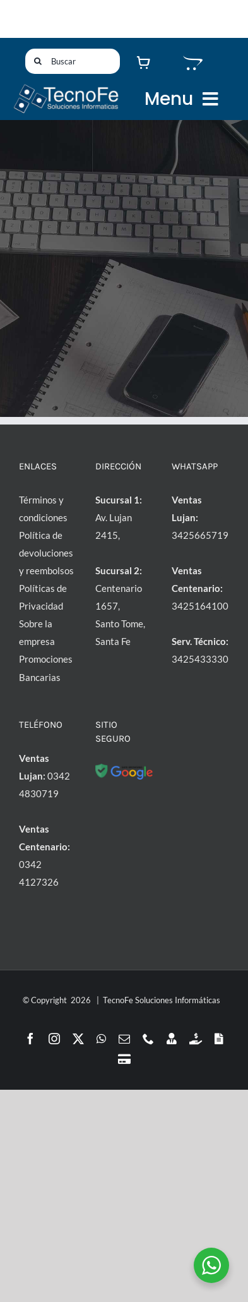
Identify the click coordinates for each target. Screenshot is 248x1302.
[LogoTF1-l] (66, 87)
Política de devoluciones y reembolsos (46, 552)
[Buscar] (72, 61)
